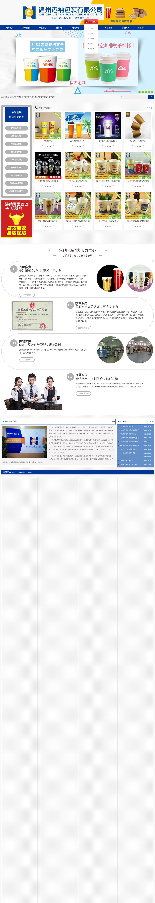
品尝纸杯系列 (16, 136)
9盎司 (40, 97)
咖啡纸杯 (52, 97)
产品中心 (42, 28)
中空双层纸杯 (16, 144)
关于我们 (26, 28)
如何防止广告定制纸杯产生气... (129, 449)
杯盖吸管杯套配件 (16, 191)
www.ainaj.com (124, 457)
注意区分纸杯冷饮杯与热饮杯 (129, 442)
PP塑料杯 (20, 97)
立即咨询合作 (83, 393)
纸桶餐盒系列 (16, 168)
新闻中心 (59, 28)
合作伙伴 (125, 28)
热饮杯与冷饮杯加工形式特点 (129, 430)
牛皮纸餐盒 (34, 97)
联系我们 (141, 28)
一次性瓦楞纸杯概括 (126, 426)
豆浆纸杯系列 (16, 160)
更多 (148, 108)
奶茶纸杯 (13, 97)
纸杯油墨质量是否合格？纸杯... (129, 445)
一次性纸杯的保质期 (126, 461)
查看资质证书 (83, 328)
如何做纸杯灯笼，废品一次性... (129, 464)
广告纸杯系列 (16, 128)
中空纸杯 (27, 97)
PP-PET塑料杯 (16, 175)
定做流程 (75, 28)
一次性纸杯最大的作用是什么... (129, 438)
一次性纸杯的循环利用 (127, 453)
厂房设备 (108, 28)
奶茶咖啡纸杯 (16, 152)
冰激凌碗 (45, 97)
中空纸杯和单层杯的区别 (127, 434)
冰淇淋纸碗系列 (16, 183)
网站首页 (9, 28)
